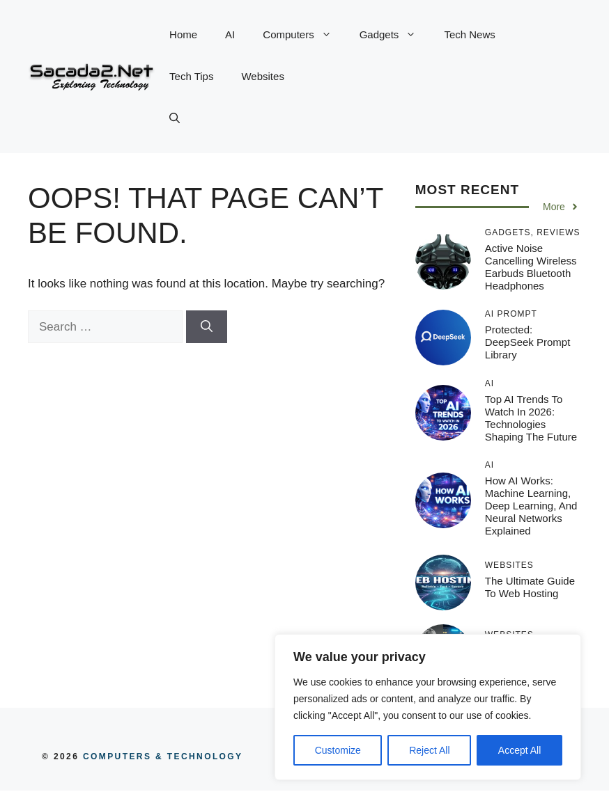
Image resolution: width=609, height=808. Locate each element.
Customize (338, 750)
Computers (304, 35)
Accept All (519, 750)
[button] (174, 118)
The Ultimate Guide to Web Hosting (530, 587)
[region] (428, 707)
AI (230, 34)
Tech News (469, 34)
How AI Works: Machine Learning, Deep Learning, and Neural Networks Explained (531, 506)
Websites (262, 76)
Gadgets (395, 35)
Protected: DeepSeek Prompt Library (528, 342)
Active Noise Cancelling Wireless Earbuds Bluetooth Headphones (531, 267)
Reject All (429, 750)
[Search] (206, 327)
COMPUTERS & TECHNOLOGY (160, 756)
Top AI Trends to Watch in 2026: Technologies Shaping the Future (531, 418)
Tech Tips (191, 76)
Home (183, 34)
